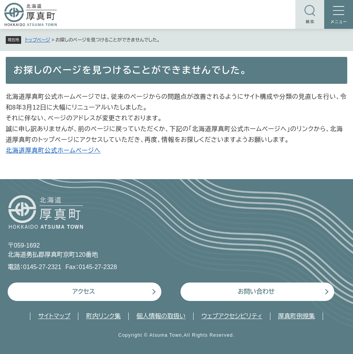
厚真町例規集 (296, 316)
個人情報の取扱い (161, 316)
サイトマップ (54, 316)
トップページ (37, 40)
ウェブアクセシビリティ (231, 316)
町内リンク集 (103, 316)
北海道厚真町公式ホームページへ (53, 150)
